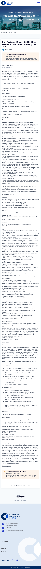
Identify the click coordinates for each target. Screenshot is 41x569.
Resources (4, 545)
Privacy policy (16, 500)
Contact (3, 551)
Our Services (4, 538)
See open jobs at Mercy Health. (13, 56)
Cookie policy (23, 500)
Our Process (4, 541)
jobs (10, 32)
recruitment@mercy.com (8, 458)
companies (4, 32)
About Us (3, 548)
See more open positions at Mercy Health (20, 485)
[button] (6, 466)
